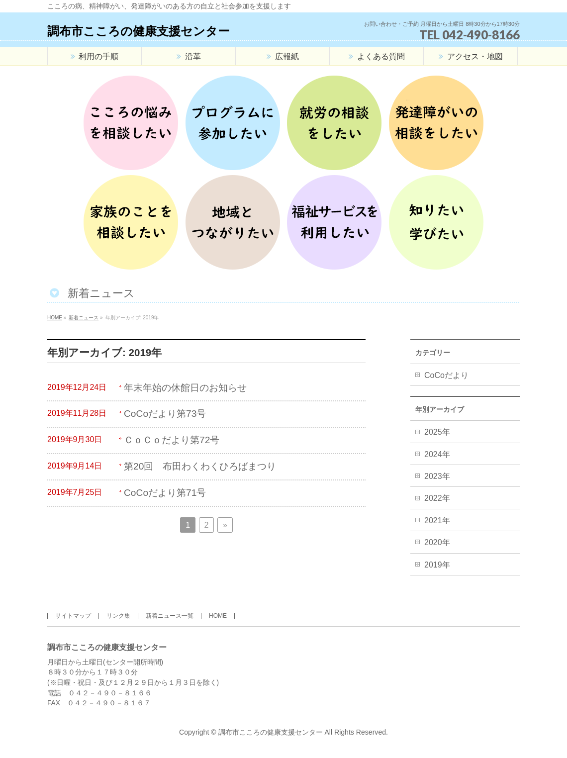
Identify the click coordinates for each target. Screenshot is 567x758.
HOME (218, 615)
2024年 (437, 454)
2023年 (437, 476)
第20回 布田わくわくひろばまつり (200, 466)
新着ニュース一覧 (169, 615)
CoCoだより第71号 (165, 492)
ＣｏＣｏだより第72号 (171, 440)
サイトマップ (73, 615)
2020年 (437, 542)
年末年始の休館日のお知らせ (185, 387)
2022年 (437, 498)
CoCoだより (446, 375)
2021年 (437, 520)
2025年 (437, 432)
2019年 (437, 565)
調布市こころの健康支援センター (138, 31)
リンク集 (118, 615)
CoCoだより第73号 (165, 413)
